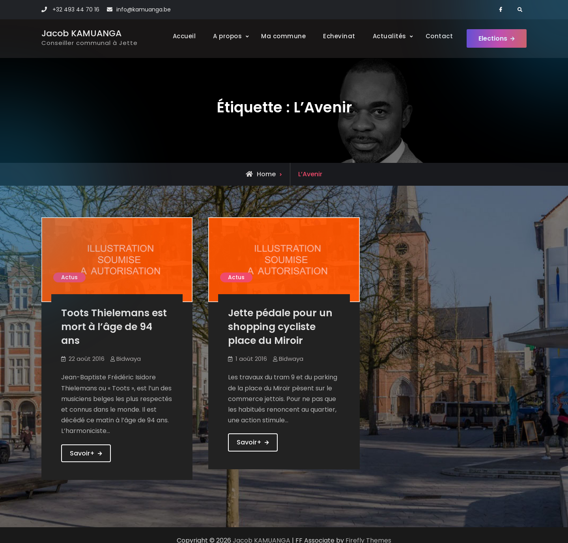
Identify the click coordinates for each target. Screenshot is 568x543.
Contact (439, 36)
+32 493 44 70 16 (75, 9)
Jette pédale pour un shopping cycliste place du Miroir (280, 326)
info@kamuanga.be (143, 9)
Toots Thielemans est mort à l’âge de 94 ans (114, 326)
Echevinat (339, 36)
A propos (227, 36)
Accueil (184, 36)
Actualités (389, 36)
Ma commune (283, 36)
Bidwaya (128, 359)
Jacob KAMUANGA (81, 33)
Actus (69, 277)
